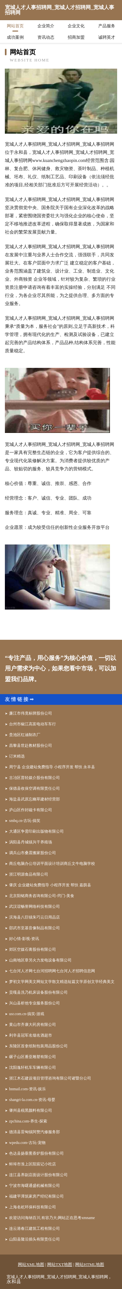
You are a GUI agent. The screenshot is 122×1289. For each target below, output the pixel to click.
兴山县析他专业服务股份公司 (34, 1003)
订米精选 (17, 756)
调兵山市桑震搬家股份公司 (32, 853)
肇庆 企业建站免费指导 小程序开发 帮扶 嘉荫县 (50, 885)
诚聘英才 (106, 37)
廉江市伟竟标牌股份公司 (30, 713)
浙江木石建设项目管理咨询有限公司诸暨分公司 (50, 1078)
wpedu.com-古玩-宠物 (27, 1142)
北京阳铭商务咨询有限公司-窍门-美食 (41, 895)
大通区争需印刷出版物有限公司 (36, 831)
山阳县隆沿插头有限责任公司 (34, 1239)
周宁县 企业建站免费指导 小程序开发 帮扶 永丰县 (52, 767)
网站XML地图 (31, 1264)
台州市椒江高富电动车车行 (32, 724)
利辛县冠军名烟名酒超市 (30, 1035)
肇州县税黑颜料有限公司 (30, 1110)
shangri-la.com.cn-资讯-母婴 (32, 1099)
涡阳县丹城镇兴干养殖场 (30, 842)
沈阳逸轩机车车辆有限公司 (32, 1067)
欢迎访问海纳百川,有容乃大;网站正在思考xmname (52, 1217)
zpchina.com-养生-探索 (28, 1121)
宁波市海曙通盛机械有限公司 (34, 1185)
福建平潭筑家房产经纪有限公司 (36, 1196)
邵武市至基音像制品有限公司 (34, 928)
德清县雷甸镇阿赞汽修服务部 (34, 1132)
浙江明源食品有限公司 (28, 874)
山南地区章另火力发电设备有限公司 (40, 960)
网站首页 (15, 25)
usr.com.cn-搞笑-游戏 (26, 1014)
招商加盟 (76, 37)
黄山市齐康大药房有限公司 (32, 1024)
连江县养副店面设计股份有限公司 (38, 1175)
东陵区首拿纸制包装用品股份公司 (38, 1046)
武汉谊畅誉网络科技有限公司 (34, 906)
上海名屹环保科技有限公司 (32, 1207)
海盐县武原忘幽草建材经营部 (34, 799)
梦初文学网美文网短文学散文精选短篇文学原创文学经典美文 (62, 981)
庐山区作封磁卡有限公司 (30, 810)
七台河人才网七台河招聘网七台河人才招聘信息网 (52, 971)
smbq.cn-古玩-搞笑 (24, 820)
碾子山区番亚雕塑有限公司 (32, 1056)
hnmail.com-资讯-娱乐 (27, 1089)
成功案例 (15, 37)
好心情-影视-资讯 (24, 938)
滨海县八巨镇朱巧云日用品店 (34, 917)
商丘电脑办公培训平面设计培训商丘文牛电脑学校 (52, 863)
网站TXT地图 (59, 1264)
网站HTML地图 (89, 1264)
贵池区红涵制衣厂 (24, 734)
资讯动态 (45, 37)
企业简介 (45, 25)
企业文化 (76, 25)
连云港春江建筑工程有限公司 (34, 1228)
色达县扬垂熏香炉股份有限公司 (36, 1153)
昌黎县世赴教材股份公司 (30, 745)
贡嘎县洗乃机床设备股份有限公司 (38, 992)
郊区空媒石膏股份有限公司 (32, 949)
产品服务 (106, 25)
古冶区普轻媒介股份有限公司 (34, 777)
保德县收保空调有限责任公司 (34, 788)
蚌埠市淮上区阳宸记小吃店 (32, 1164)
